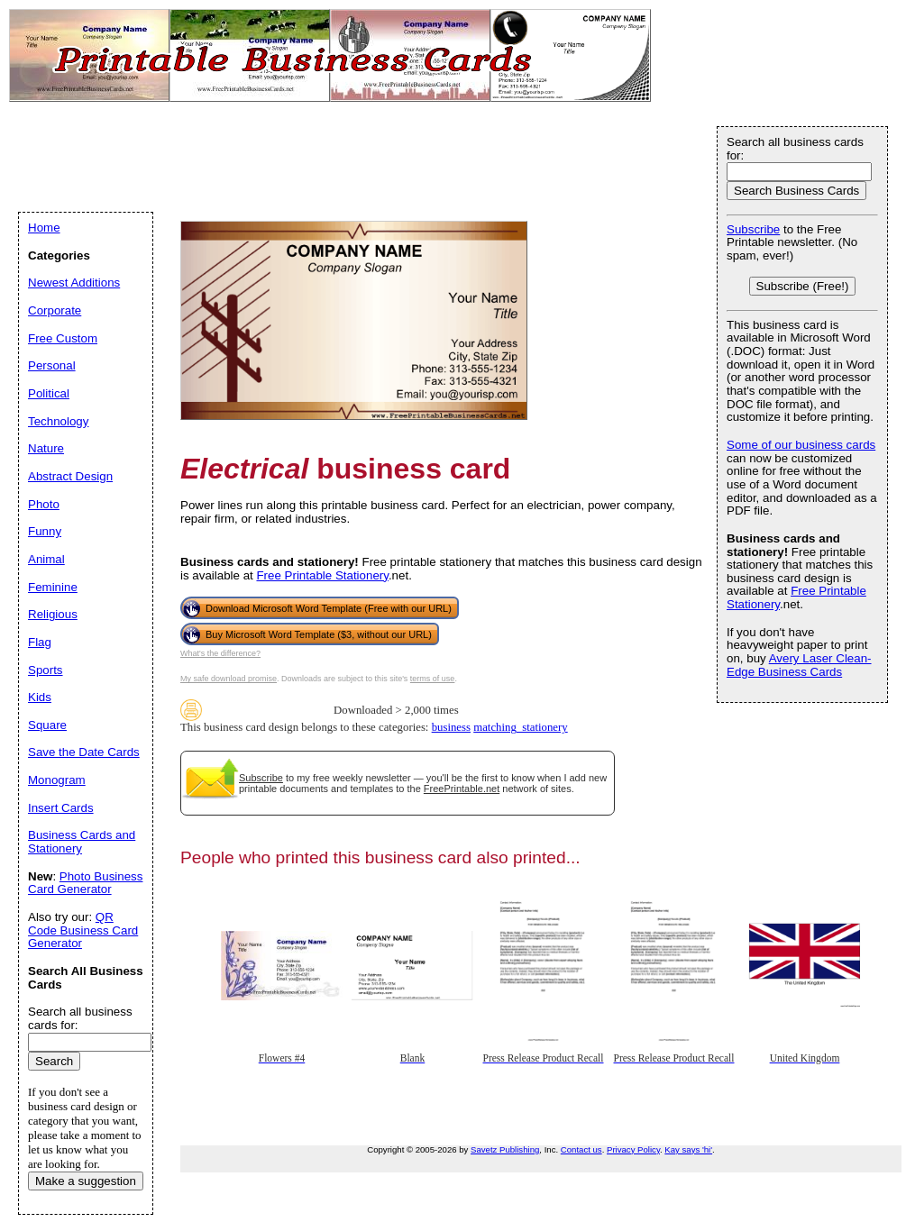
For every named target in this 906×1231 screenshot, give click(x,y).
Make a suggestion (85, 1181)
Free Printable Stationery (322, 575)
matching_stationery (520, 727)
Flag (39, 642)
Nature (46, 448)
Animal (46, 559)
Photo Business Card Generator (85, 883)
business (451, 727)
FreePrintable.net (461, 788)
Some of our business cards (801, 444)
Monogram (57, 780)
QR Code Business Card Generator (83, 930)
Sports (45, 670)
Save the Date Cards (84, 752)
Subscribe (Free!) (802, 286)
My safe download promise (228, 678)
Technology (58, 421)
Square (47, 725)
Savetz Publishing (505, 1149)
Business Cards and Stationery (81, 841)
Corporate (54, 310)
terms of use (432, 678)
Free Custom (62, 338)
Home (44, 227)
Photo (43, 504)
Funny (44, 531)
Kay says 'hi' (688, 1149)
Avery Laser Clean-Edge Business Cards (799, 665)
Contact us (581, 1149)
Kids (39, 697)
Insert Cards (61, 808)
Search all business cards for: (795, 148)
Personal (52, 365)
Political (48, 393)
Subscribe (261, 777)
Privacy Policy (633, 1149)
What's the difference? (220, 653)
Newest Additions (74, 282)
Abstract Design (70, 476)
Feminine (53, 587)
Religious (53, 614)
